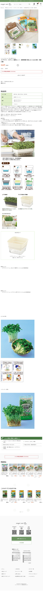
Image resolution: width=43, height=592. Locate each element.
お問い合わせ (17, 573)
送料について (3, 83)
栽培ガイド (4, 573)
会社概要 (30, 571)
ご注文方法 (17, 568)
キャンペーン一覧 (18, 571)
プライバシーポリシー (33, 573)
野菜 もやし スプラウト (8, 7)
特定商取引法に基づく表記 (20, 576)
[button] (28, 510)
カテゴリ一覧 (31, 568)
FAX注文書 (21, 542)
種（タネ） (2, 7)
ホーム (3, 568)
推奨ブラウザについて (6, 576)
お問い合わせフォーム (21, 538)
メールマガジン (32, 576)
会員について (4, 571)
